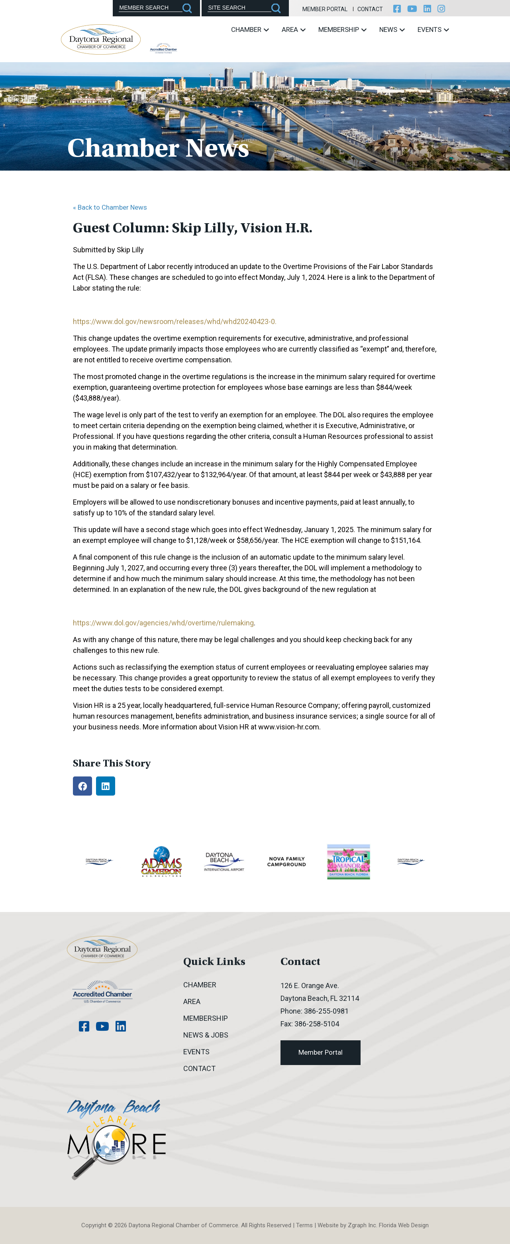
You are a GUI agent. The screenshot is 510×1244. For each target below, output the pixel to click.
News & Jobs (205, 1035)
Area (294, 29)
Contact (370, 9)
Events (433, 29)
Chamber (250, 29)
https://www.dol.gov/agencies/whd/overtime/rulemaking (163, 623)
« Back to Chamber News (110, 207)
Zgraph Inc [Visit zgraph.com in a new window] (362, 1225)
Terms (304, 1225)
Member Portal (324, 9)
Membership (342, 29)
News (392, 29)
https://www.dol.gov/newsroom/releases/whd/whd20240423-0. (175, 321)
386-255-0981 (326, 1011)
